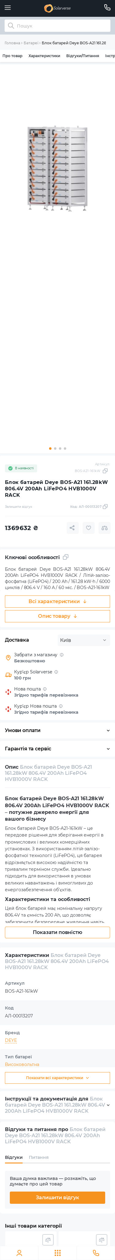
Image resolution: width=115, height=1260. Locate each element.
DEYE (11, 1040)
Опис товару (57, 616)
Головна (12, 43)
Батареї (31, 43)
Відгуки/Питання (82, 55)
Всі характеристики (57, 601)
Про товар (12, 55)
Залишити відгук (57, 1197)
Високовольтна (22, 1064)
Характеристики (44, 55)
